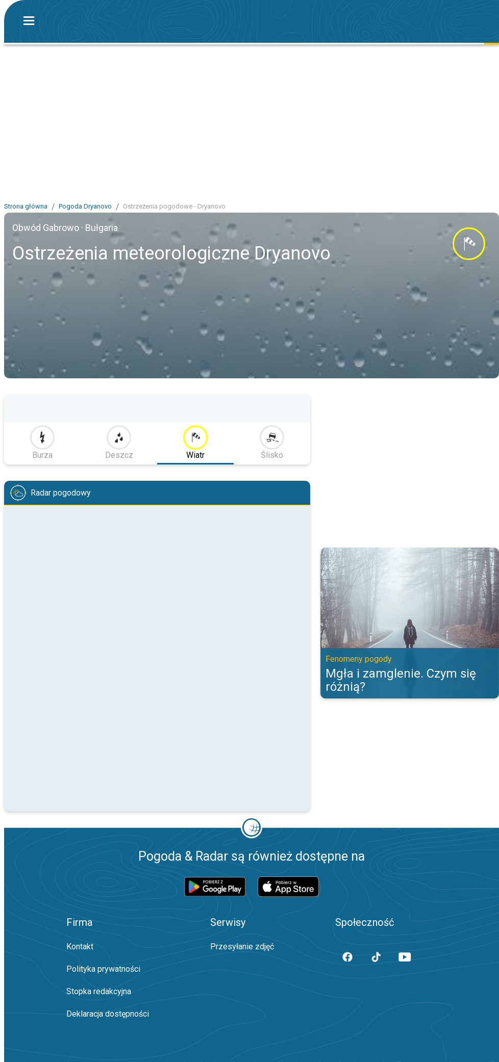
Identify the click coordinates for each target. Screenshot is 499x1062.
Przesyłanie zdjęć (242, 946)
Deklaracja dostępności (107, 1014)
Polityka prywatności (103, 969)
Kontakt (79, 946)
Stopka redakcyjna (98, 991)
